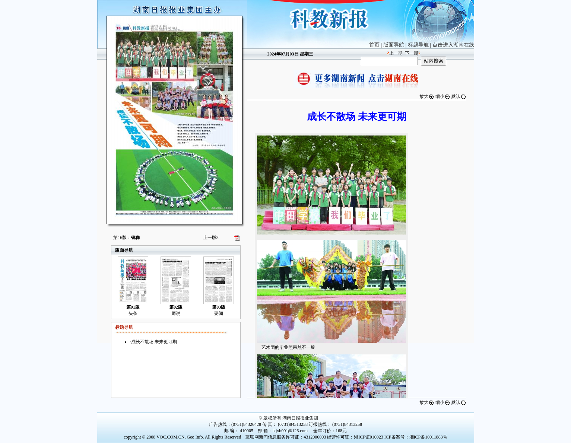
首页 (374, 45)
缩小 (442, 96)
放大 (426, 96)
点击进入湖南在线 (453, 45)
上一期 (396, 53)
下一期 (411, 53)
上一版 (211, 237)
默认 (458, 96)
